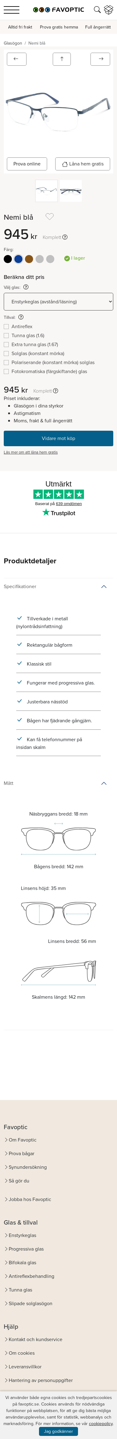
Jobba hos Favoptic (30, 1199)
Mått (8, 783)
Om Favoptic (23, 1139)
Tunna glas (20, 1289)
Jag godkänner (58, 1431)
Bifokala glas (22, 1262)
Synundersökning (28, 1167)
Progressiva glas (26, 1248)
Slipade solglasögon (30, 1303)
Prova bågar (21, 1153)
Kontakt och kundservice (35, 1339)
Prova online (27, 163)
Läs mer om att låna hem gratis (31, 452)
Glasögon (13, 43)
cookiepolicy (101, 1423)
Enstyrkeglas (22, 1235)
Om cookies (22, 1353)
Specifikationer (20, 586)
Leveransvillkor (25, 1366)
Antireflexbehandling (31, 1276)
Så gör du (19, 1180)
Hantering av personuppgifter (41, 1380)
